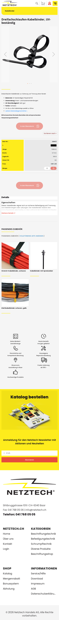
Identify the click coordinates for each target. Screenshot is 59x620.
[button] (5, 54)
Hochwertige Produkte (15, 377)
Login (6, 548)
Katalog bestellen (29, 397)
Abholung (8, 588)
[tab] (29, 198)
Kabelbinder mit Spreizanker (41, 271)
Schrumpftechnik (41, 543)
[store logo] (9, 3)
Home (6, 533)
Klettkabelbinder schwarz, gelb (14, 308)
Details (5, 197)
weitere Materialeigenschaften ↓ (16, 111)
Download (37, 578)
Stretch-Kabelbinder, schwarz (13, 271)
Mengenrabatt (11, 578)
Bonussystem (11, 583)
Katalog (7, 573)
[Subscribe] (29, 459)
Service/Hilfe (38, 573)
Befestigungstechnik (43, 538)
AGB (33, 588)
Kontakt (7, 543)
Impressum (38, 583)
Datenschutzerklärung (43, 593)
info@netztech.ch (35, 510)
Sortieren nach (49, 133)
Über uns (8, 538)
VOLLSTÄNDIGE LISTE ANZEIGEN (31, 236)
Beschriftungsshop (42, 554)
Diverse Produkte (41, 548)
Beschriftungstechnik (43, 533)
